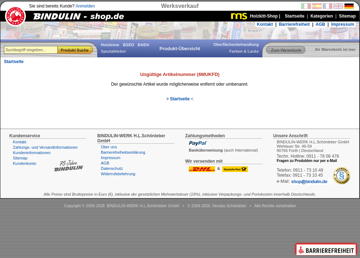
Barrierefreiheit (294, 24)
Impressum (342, 24)
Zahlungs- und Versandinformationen (45, 147)
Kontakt (265, 24)
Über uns (109, 147)
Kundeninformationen (32, 152)
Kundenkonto (24, 163)
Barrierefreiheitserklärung (123, 152)
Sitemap (20, 158)
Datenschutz (112, 168)
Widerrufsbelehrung (118, 174)
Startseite (14, 61)
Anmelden (85, 6)
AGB (320, 24)
